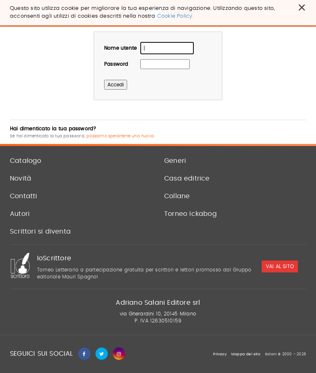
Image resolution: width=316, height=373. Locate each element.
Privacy (219, 354)
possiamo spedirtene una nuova (120, 136)
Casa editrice (187, 178)
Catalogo (26, 161)
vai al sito (280, 266)
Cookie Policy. (175, 16)
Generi (175, 161)
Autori (20, 214)
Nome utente (120, 48)
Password (116, 64)
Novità (20, 178)
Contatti (23, 196)
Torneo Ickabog (190, 214)
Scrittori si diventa (40, 231)
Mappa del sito (245, 354)
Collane (177, 196)
